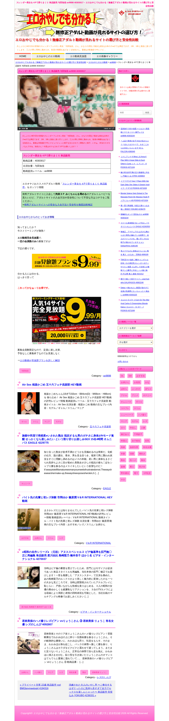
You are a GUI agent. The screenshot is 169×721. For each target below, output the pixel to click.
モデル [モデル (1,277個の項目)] (135, 421)
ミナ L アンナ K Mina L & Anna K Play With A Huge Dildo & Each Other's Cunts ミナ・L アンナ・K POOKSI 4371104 (134, 162)
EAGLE (107, 488)
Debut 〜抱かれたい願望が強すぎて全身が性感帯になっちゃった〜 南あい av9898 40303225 (135, 291)
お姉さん (38, 538)
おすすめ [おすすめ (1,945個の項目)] (140, 376)
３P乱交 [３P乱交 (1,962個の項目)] (147, 473)
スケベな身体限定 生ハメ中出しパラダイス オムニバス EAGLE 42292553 (135, 225)
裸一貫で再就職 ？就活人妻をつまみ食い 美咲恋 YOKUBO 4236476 (135, 207)
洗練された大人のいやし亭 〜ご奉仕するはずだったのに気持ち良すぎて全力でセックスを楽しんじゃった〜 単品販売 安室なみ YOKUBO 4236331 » (91, 690)
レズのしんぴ (104, 677)
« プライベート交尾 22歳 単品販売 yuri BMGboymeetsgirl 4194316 (40, 687)
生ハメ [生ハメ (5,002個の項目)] (133, 460)
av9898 (113, 62)
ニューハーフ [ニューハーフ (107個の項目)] (127, 415)
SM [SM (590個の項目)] (130, 376)
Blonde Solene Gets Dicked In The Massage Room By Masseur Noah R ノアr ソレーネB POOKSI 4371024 (135, 196)
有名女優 (72, 672)
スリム (35, 422)
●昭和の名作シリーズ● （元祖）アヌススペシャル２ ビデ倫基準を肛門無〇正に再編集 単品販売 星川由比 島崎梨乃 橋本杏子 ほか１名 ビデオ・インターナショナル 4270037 (68, 555)
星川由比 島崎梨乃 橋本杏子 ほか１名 (36, 607)
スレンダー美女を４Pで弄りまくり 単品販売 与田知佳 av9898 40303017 (52, 71)
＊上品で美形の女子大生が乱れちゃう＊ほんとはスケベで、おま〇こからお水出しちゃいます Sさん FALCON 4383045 (135, 146)
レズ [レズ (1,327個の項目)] (145, 421)
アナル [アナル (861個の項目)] (124, 395)
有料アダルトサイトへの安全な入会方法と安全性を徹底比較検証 (58, 204)
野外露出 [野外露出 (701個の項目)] (125, 473)
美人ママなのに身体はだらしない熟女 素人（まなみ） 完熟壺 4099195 (135, 253)
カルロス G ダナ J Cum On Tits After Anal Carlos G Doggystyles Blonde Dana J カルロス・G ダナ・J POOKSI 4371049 (135, 305)
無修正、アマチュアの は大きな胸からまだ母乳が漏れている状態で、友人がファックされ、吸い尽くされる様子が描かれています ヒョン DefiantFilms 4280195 (135, 239)
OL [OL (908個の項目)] (122, 376)
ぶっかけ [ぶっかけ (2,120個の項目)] (136, 389)
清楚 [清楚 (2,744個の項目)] (132, 453)
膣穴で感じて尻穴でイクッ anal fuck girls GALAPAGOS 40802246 (135, 281)
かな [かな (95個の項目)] (147, 382)
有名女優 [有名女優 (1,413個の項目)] (147, 447)
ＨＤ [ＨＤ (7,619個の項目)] (123, 479)
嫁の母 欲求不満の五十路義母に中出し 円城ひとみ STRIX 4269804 (135, 174)
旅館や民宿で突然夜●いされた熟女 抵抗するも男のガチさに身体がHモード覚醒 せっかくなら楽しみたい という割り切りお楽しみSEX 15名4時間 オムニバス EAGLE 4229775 (68, 439)
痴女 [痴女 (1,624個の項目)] (143, 460)
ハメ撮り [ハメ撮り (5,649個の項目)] (142, 415)
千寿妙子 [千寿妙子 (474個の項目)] (138, 434)
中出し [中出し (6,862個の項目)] (133, 428)
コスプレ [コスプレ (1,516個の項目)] (125, 408)
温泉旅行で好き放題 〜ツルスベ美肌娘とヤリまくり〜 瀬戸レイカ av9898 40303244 (135, 132)
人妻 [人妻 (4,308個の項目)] (143, 428)
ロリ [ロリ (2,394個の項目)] (123, 428)
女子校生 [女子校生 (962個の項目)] (136, 440)
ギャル (24, 422)
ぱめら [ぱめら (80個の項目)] (124, 389)
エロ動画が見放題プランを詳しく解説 (40, 360)
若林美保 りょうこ (99, 672)
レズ (61, 538)
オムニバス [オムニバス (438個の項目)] (126, 402)
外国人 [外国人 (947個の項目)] (124, 440)
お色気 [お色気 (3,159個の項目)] (137, 382)
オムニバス (25, 484)
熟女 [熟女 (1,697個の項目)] (123, 460)
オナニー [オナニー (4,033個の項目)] (147, 395)
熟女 (84, 672)
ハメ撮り (38, 672)
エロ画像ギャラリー (107, 56)
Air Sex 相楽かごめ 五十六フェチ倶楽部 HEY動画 (52, 384)
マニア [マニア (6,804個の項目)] (124, 421)
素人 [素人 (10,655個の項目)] (132, 466)
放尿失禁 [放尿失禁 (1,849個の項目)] (134, 447)
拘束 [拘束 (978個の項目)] (123, 447)
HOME (22, 56)
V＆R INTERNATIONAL (98, 543)
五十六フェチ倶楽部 (100, 426)
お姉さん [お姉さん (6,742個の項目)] (125, 382)
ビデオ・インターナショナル (95, 612)
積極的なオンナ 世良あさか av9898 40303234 (135, 216)
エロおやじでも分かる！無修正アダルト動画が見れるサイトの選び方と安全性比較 (50, 62)
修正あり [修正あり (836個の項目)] (125, 434)
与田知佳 (25, 371)
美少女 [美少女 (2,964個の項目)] (142, 466)
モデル (58, 422)
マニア (47, 422)
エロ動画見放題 (78, 56)
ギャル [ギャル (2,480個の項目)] (139, 402)
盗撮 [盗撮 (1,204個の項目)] (123, 466)
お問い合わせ (123, 361)
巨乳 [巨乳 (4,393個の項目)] (147, 440)
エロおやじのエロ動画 (48, 56)
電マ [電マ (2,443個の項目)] (136, 473)
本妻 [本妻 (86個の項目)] (123, 453)
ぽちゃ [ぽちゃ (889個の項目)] (148, 389)
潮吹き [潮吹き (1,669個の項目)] (142, 453)
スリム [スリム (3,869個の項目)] (137, 408)
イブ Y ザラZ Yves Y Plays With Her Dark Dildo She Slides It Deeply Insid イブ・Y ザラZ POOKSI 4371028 (135, 184)
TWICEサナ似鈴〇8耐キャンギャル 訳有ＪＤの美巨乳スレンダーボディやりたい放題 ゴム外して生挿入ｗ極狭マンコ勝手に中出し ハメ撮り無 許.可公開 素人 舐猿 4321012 (135, 267)
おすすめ (25, 538)
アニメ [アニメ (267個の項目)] (135, 395)
